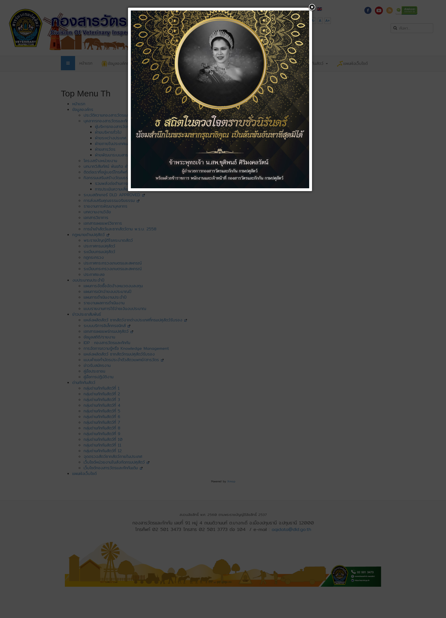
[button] (312, 7)
